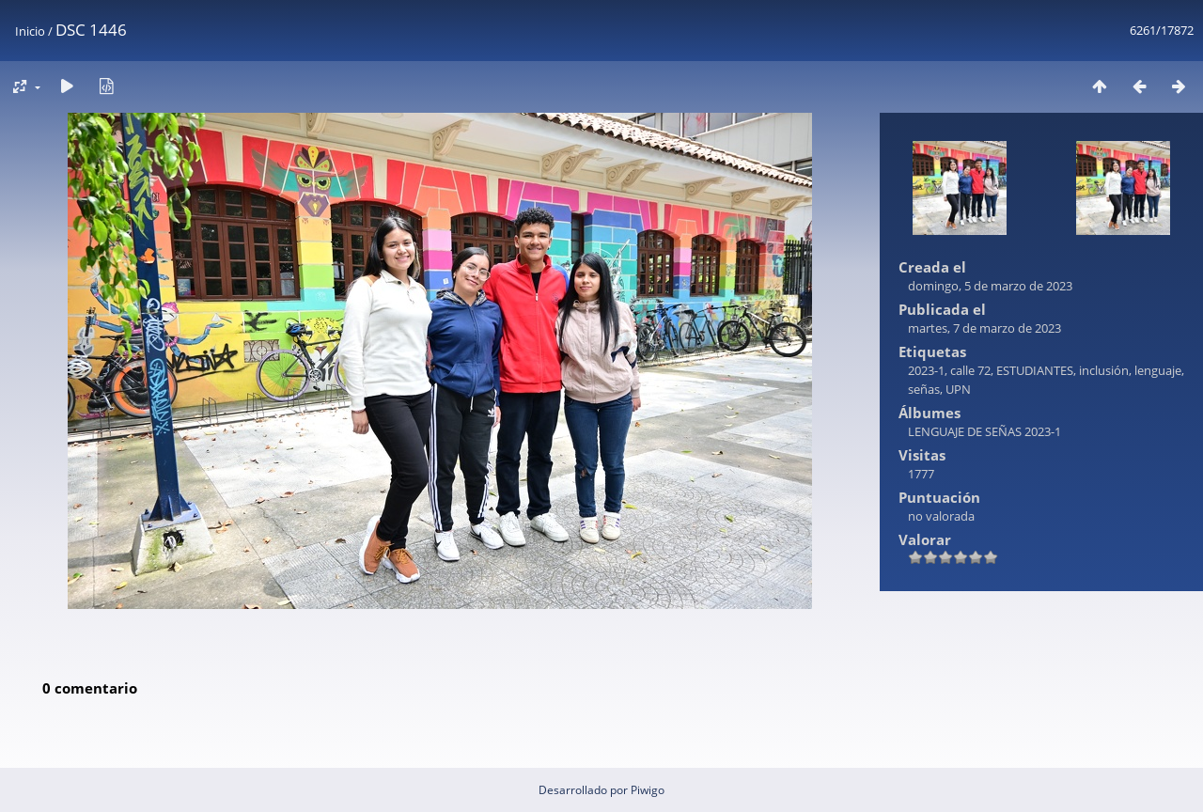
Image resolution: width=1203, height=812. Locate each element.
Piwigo (647, 790)
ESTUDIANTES (1034, 370)
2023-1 (926, 370)
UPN (958, 389)
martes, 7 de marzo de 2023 (984, 328)
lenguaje (1157, 370)
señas (924, 389)
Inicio (30, 31)
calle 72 (970, 370)
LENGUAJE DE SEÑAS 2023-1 (984, 431)
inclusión (1104, 370)
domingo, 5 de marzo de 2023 (990, 285)
